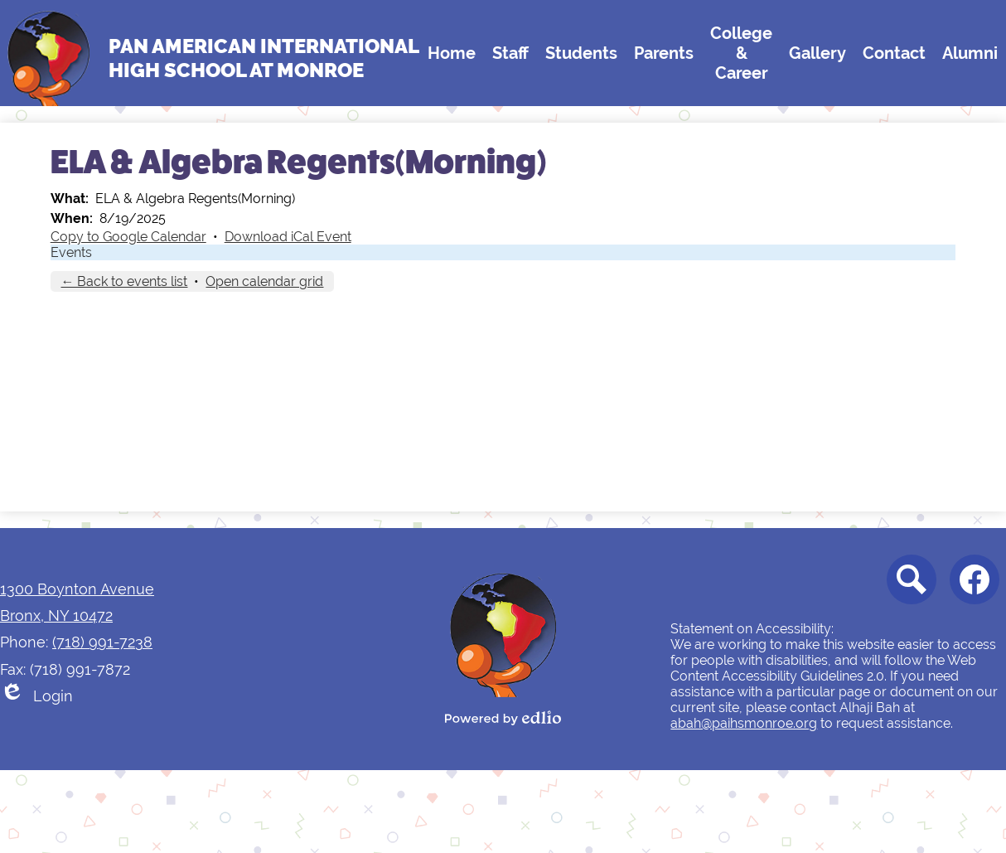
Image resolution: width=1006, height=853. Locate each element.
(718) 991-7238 (102, 642)
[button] (451, 53)
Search (908, 584)
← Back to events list (123, 281)
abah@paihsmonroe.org (743, 723)
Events (71, 252)
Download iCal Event (288, 237)
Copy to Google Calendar (128, 237)
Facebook (974, 584)
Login (36, 696)
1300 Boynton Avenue (77, 589)
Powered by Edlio (503, 718)
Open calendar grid (264, 281)
